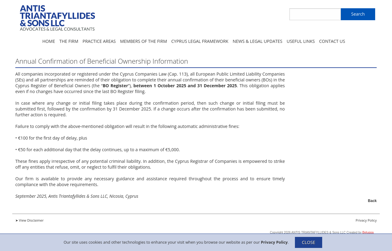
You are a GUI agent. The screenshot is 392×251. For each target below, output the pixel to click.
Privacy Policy (274, 242)
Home (48, 41)
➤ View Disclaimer (29, 220)
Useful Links (301, 41)
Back (372, 201)
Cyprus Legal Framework (199, 41)
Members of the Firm (143, 41)
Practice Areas (99, 41)
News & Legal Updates (257, 41)
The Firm (68, 41)
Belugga (368, 232)
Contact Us (332, 41)
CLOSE (308, 242)
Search (358, 14)
